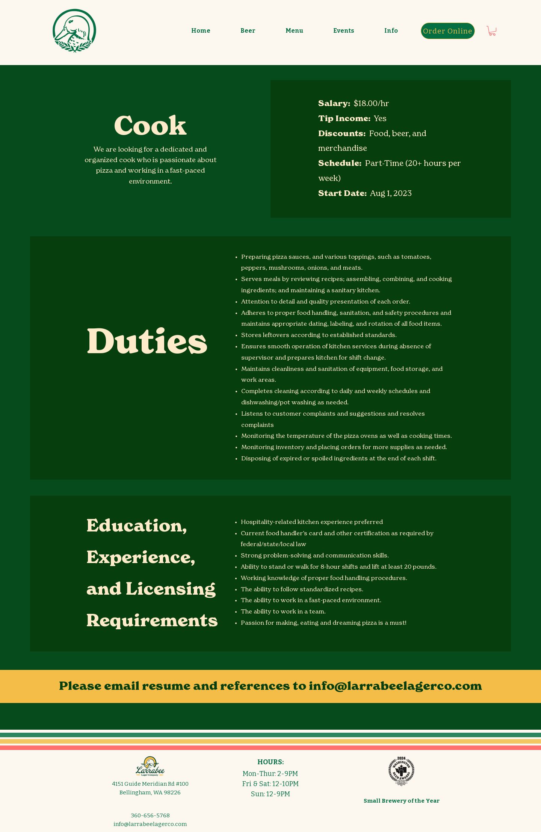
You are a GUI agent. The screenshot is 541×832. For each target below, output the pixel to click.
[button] (247, 30)
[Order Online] (448, 31)
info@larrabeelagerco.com (395, 686)
